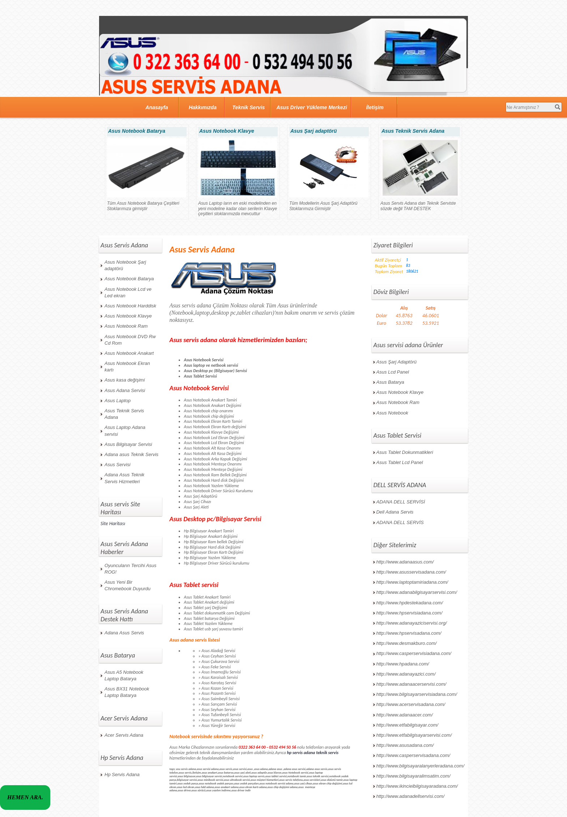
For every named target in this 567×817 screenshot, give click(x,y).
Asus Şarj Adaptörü (396, 362)
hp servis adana (301, 752)
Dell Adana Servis (394, 512)
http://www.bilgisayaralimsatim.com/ (413, 776)
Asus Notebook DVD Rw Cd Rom (130, 340)
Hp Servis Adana (122, 774)
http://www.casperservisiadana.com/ (413, 653)
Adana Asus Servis (124, 632)
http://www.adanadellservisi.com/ (410, 796)
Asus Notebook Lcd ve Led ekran (128, 292)
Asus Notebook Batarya (129, 278)
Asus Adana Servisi (125, 390)
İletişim (374, 107)
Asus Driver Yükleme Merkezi (311, 107)
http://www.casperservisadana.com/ (413, 755)
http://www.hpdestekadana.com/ (409, 602)
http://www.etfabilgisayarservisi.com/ (414, 735)
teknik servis (327, 752)
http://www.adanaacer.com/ (404, 715)
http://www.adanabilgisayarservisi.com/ (416, 592)
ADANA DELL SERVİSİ (400, 502)
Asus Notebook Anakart (129, 353)
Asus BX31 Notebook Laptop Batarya (127, 692)
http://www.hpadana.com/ (402, 664)
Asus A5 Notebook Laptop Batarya (124, 675)
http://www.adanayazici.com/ (405, 674)
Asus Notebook (392, 413)
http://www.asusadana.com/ (405, 745)
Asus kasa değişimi (125, 380)
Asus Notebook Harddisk (130, 305)
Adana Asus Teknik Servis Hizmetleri (124, 478)
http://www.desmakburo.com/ (406, 643)
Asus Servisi (118, 464)
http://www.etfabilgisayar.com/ (407, 725)
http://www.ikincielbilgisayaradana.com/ (416, 786)
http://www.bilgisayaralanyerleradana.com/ (420, 766)
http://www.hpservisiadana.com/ (409, 613)
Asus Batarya (390, 382)
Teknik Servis (249, 107)
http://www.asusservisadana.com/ (411, 572)
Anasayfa (156, 107)
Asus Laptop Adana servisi (125, 431)
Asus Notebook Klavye (128, 316)
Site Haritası (113, 523)
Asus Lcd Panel (392, 372)
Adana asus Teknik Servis (131, 454)
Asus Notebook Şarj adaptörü (125, 265)
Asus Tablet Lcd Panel (399, 462)
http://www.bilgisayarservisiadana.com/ (416, 694)
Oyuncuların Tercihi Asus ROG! (131, 569)
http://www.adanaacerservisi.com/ (411, 684)
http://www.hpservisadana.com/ (408, 633)
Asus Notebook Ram (126, 326)
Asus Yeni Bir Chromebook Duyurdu (127, 585)
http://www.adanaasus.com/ (405, 562)
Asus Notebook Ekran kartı (127, 367)
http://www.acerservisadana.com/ (410, 704)
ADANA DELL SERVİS (399, 522)
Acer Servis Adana (124, 735)
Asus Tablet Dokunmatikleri (404, 452)
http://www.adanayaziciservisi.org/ (411, 623)
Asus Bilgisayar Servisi (128, 444)
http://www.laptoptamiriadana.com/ (412, 582)
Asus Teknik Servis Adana (124, 414)
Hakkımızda (203, 107)
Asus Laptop (118, 400)
